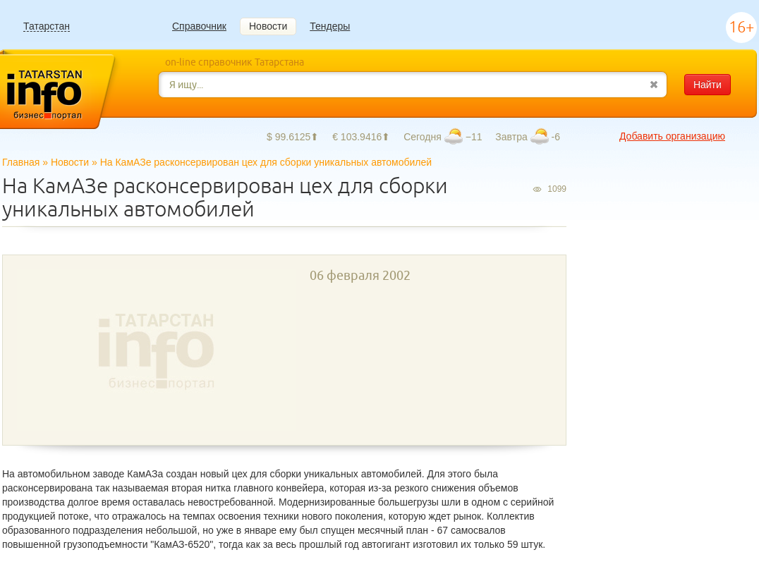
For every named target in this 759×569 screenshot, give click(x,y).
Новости (268, 26)
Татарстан (46, 26)
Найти (707, 84)
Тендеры (330, 26)
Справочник (199, 26)
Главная (21, 162)
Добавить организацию (672, 136)
